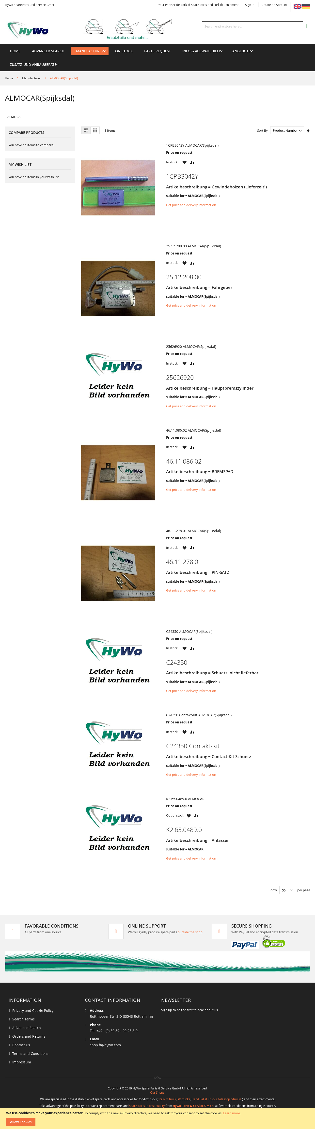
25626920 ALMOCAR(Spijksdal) (191, 346)
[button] (184, 162)
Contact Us (21, 1045)
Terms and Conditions (30, 1053)
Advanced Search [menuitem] (48, 51)
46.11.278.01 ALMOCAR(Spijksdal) (193, 530)
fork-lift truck (167, 1099)
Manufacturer (32, 78)
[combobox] (252, 26)
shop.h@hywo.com (105, 1045)
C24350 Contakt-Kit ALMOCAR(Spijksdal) (199, 715)
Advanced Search (26, 1027)
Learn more (231, 1113)
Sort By (262, 130)
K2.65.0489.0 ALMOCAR (185, 798)
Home (9, 78)
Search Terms (23, 1019)
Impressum (21, 1062)
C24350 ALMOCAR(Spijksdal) (189, 631)
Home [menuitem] (15, 51)
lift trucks (183, 1099)
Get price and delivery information (191, 205)
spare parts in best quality (147, 1106)
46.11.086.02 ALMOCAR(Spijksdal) (193, 430)
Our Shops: (157, 1092)
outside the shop (190, 932)
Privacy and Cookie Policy (32, 1010)
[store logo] (96, 29)
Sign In (249, 5)
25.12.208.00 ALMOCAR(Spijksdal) (193, 246)
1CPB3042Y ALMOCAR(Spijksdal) (192, 145)
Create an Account (274, 5)
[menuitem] (90, 51)
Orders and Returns (28, 1036)
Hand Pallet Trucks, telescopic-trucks (216, 1099)
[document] (158, 1118)
